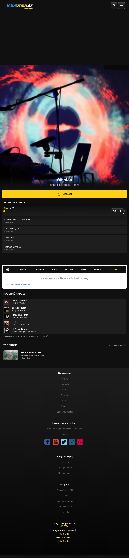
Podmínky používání (65, 501)
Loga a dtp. (65, 512)
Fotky (97, 269)
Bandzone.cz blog (65, 412)
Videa (83, 269)
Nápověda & (65, 490)
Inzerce (65, 434)
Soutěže (65, 406)
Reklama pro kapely (117, 345)
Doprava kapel (64, 473)
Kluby (64, 401)
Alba (54, 269)
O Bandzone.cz (65, 506)
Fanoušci (65, 395)
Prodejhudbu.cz (65, 467)
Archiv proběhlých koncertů (17, 285)
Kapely (65, 378)
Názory (69, 269)
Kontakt (64, 495)
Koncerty (114, 269)
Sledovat (64, 194)
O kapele (39, 269)
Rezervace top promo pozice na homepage (65, 429)
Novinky (21, 269)
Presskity (65, 462)
